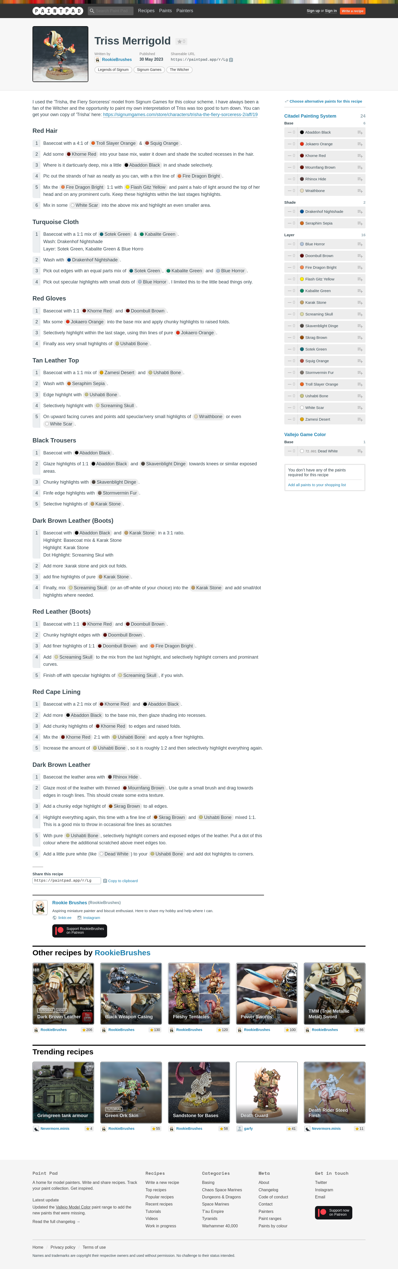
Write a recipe (352, 11)
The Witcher (179, 70)
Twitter (321, 1182)
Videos (151, 1218)
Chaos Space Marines (222, 1190)
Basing (208, 1182)
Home (37, 1247)
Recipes (146, 10)
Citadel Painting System (310, 116)
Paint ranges (270, 1218)
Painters (184, 10)
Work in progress (160, 1226)
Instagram (88, 917)
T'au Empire (213, 1211)
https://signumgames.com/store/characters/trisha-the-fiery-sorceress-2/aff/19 (180, 114)
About (264, 1182)
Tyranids (209, 1218)
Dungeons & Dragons (221, 1197)
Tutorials (153, 1211)
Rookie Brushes (69, 902)
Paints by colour (273, 1226)
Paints (165, 10)
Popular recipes (159, 1197)
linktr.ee (62, 917)
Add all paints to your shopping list (317, 485)
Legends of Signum (113, 70)
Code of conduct (273, 1197)
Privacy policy (63, 1247)
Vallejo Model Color (73, 1207)
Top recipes (155, 1190)
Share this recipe (47, 874)
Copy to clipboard (120, 880)
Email (320, 1197)
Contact (266, 1204)
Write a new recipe (162, 1182)
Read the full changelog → (56, 1221)
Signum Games (149, 70)
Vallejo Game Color (305, 434)
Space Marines (215, 1204)
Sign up (313, 11)
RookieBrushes (123, 952)
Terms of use (94, 1247)
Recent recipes (159, 1204)
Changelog (268, 1190)
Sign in (331, 11)
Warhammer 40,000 (220, 1226)
